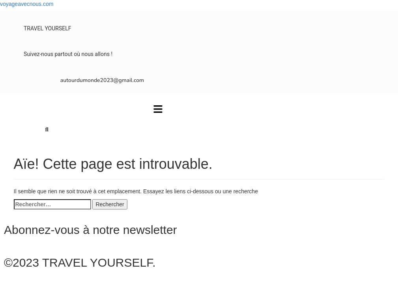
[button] (158, 109)
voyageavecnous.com (26, 4)
